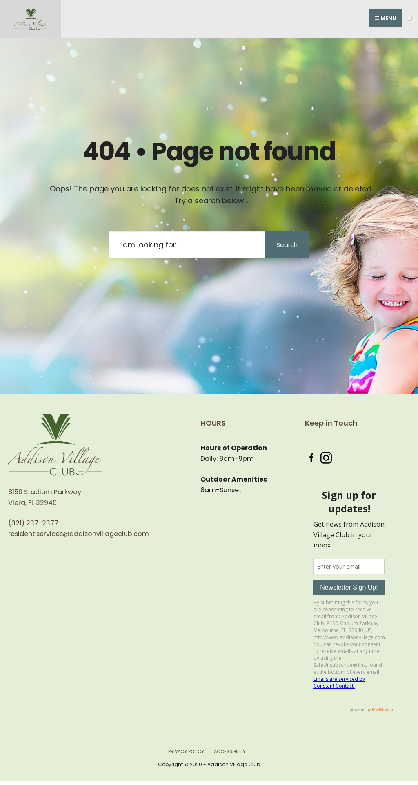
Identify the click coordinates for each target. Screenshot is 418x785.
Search (287, 244)
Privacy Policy (186, 751)
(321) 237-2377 (33, 523)
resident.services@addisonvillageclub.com (78, 533)
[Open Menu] (409, 18)
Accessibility (230, 751)
